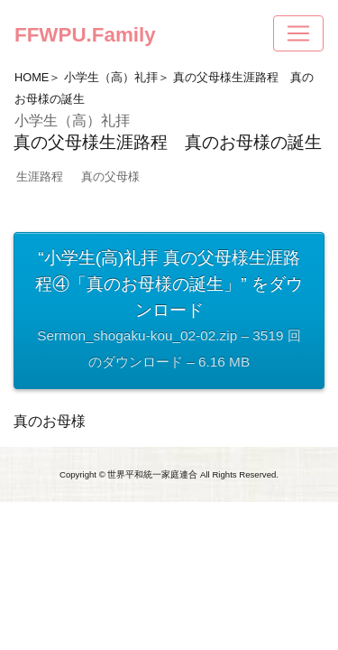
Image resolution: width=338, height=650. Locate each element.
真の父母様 (110, 176)
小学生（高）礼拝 (111, 77)
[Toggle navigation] (298, 33)
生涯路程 (39, 176)
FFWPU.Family (85, 34)
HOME (31, 77)
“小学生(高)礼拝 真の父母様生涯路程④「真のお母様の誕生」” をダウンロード (169, 312)
